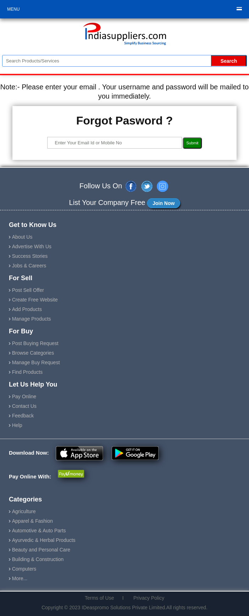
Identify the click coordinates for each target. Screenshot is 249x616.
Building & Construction (38, 559)
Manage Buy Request (36, 362)
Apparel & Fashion (32, 521)
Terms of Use (102, 598)
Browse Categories (33, 353)
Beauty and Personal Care (41, 550)
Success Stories (30, 256)
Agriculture (24, 511)
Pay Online (24, 396)
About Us (22, 237)
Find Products (27, 372)
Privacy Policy (146, 598)
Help (17, 425)
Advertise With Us (32, 246)
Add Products (27, 309)
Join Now (163, 203)
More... (20, 578)
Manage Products (31, 319)
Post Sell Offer (28, 290)
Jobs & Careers (29, 265)
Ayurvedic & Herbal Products (44, 540)
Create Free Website (35, 300)
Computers (24, 569)
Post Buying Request (35, 343)
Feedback (23, 415)
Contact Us (24, 406)
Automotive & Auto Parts (39, 530)
